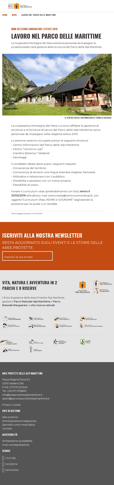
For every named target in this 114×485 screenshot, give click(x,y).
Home (4, 14)
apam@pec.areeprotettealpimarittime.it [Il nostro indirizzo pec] (26, 398)
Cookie (17, 404)
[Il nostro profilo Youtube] (3, 458)
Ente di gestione (11, 411)
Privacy (6, 404)
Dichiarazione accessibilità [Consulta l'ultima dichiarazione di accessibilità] (17, 441)
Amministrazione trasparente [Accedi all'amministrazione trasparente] (19, 421)
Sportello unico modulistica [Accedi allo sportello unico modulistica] (18, 424)
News (14, 14)
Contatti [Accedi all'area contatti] (7, 428)
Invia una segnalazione (15, 444)
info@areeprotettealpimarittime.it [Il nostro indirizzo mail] (22, 394)
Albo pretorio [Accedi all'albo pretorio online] (10, 417)
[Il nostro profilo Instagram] (3, 470)
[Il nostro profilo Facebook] (3, 464)
